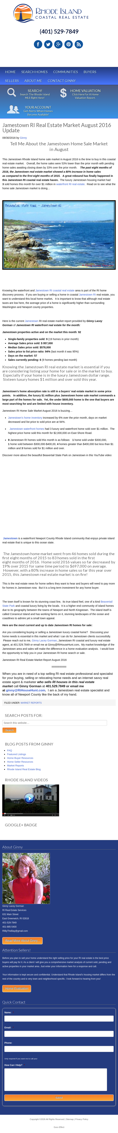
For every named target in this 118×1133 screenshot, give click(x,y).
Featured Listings (16, 754)
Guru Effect (59, 1127)
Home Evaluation (16, 988)
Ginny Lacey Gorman (44, 640)
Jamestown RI (87, 294)
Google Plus (58, 44)
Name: (9, 1012)
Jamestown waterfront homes (26, 428)
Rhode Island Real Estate (58, 15)
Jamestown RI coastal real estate (54, 290)
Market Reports (31, 703)
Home (10, 72)
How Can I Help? (14, 1065)
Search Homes (34, 72)
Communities (65, 72)
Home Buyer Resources (20, 758)
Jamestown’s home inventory (25, 417)
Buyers (90, 72)
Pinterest (68, 44)
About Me (33, 81)
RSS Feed (79, 44)
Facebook (38, 44)
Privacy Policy (81, 1119)
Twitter (48, 44)
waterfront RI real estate (70, 184)
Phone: (8, 1043)
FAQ (9, 750)
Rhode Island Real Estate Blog (24, 769)
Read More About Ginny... (22, 940)
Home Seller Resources (20, 761)
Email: (9, 1027)
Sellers (12, 81)
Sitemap (69, 1119)
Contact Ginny (62, 81)
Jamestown (32, 321)
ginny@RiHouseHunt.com (25, 690)
